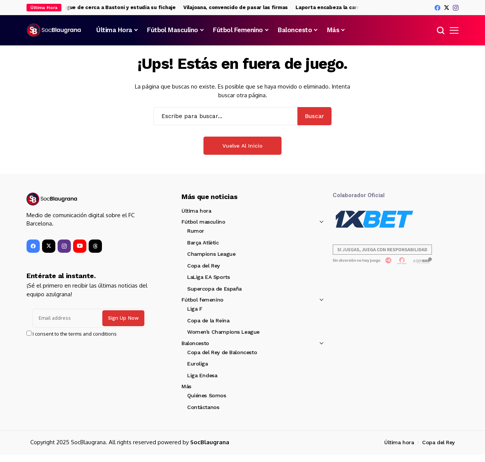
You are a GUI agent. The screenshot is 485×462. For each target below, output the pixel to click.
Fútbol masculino (203, 222)
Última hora (196, 211)
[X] (446, 7)
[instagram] (455, 8)
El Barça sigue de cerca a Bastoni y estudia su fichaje (114, 7)
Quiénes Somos (206, 395)
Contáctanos (203, 407)
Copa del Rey (203, 266)
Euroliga (197, 364)
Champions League (211, 254)
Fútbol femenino (202, 300)
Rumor (195, 231)
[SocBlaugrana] (55, 30)
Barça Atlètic (203, 243)
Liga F (194, 309)
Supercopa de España (214, 289)
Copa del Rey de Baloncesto (222, 352)
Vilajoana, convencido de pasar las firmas (241, 7)
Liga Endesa (202, 375)
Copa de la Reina (208, 320)
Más (186, 386)
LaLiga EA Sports (208, 277)
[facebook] (437, 8)
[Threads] (95, 246)
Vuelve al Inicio (242, 146)
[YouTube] (79, 246)
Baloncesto (195, 343)
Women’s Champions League (223, 332)
